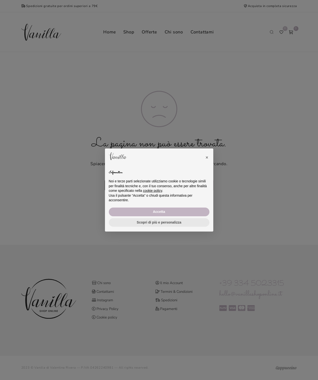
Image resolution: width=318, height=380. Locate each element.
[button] (207, 156)
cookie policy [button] (152, 191)
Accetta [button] (159, 212)
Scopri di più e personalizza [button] (159, 222)
